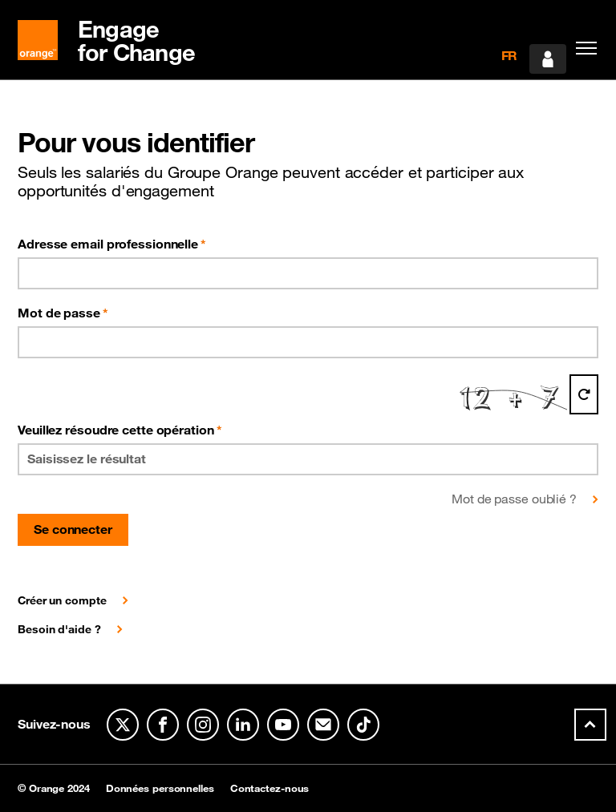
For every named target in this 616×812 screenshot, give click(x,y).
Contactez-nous (270, 788)
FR (509, 55)
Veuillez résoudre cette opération (120, 429)
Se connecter (73, 529)
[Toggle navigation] (582, 48)
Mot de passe (63, 312)
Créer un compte (62, 600)
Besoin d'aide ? (59, 629)
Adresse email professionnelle (112, 243)
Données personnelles (160, 788)
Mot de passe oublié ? (514, 499)
